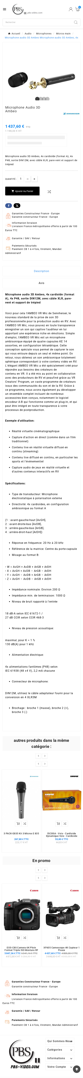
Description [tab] (41, 271)
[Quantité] (21, 179)
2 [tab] (40, 99)
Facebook (8, 205)
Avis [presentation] (41, 283)
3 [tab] (43, 99)
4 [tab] (46, 99)
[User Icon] (71, 9)
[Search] (75, 22)
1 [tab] (36, 99)
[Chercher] (37, 22)
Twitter (17, 205)
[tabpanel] (41, 81)
